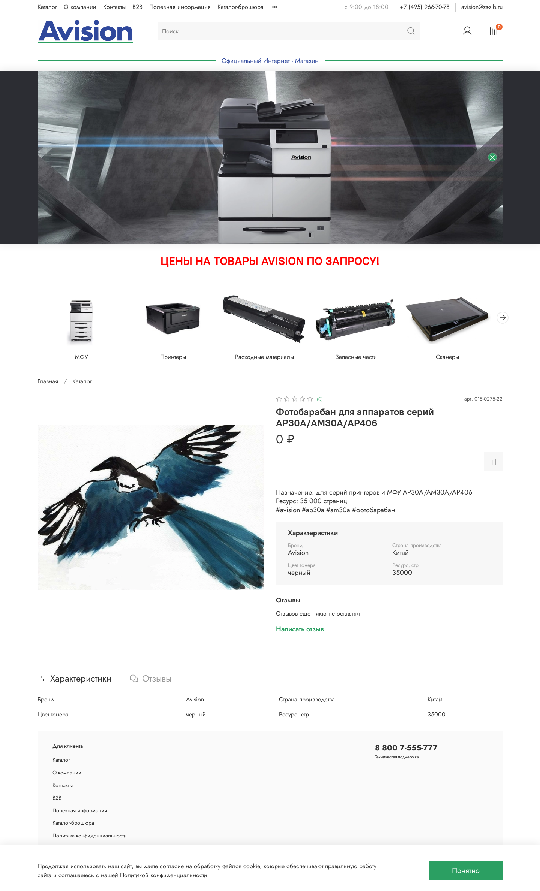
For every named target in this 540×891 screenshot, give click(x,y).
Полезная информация (180, 7)
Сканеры (457, 358)
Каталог (47, 7)
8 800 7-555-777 (406, 747)
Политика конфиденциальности (89, 835)
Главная (48, 382)
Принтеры (176, 358)
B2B (137, 7)
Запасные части (364, 358)
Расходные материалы (270, 358)
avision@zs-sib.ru (481, 7)
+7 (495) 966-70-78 (425, 7)
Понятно (466, 870)
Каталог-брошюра (241, 7)
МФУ (82, 358)
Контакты (114, 7)
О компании (80, 7)
